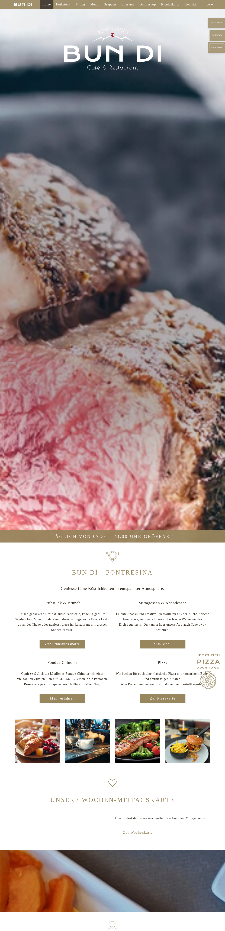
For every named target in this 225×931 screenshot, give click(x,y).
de (210, 4)
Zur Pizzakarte (162, 698)
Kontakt (190, 4)
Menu (94, 4)
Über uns (127, 4)
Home (46, 4)
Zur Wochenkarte (138, 832)
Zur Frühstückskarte (62, 644)
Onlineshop (148, 4)
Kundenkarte (170, 4)
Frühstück (63, 4)
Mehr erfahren (62, 698)
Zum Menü (162, 644)
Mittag (80, 4)
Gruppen (110, 4)
